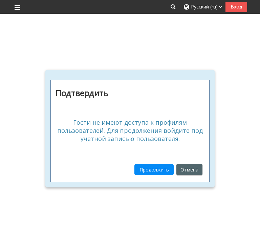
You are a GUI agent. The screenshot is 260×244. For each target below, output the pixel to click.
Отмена (189, 169)
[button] (173, 7)
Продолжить (154, 169)
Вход (236, 6)
